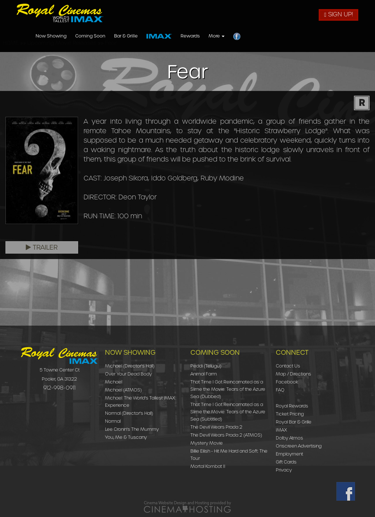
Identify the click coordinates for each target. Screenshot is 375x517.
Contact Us (288, 366)
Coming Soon (189, 36)
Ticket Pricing (290, 414)
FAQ (280, 390)
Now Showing (150, 36)
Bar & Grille (225, 36)
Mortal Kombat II (207, 466)
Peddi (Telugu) (205, 366)
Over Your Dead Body (128, 374)
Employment (289, 454)
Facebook (287, 382)
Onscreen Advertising (299, 446)
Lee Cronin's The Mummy (132, 429)
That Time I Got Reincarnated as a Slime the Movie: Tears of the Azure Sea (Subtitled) (227, 411)
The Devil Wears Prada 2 (216, 427)
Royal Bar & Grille (293, 422)
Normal (113, 421)
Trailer (42, 247)
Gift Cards (286, 462)
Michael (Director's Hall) (129, 366)
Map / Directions (293, 374)
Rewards (289, 36)
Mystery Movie (206, 443)
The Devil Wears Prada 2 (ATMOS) (226, 435)
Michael (113, 382)
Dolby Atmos (289, 438)
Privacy (284, 470)
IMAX (281, 430)
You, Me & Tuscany (126, 437)
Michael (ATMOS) (123, 390)
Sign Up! (338, 14)
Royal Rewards (292, 406)
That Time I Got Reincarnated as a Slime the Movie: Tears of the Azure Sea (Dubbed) (227, 389)
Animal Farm (203, 374)
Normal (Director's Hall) (129, 413)
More (316, 36)
